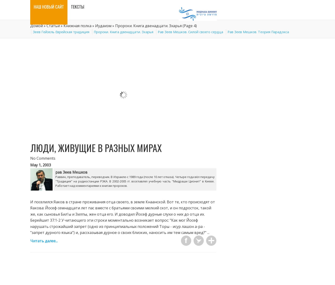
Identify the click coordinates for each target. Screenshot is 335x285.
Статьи (53, 25)
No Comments (42, 158)
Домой (36, 25)
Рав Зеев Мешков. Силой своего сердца (190, 32)
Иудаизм (103, 25)
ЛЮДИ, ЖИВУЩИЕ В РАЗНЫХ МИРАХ (96, 148)
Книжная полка (77, 25)
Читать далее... (44, 240)
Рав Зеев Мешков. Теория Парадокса (258, 32)
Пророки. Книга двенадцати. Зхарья (123, 32)
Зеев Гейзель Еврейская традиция (61, 32)
